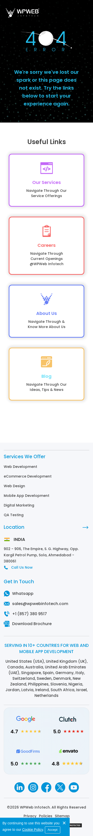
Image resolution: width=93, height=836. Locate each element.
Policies (45, 815)
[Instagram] (32, 787)
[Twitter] (60, 787)
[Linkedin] (19, 787)
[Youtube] (73, 787)
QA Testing (14, 514)
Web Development (20, 466)
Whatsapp (22, 593)
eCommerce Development (28, 476)
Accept (53, 830)
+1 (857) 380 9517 (29, 614)
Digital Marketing (19, 505)
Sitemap (62, 815)
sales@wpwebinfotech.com (40, 604)
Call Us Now (22, 567)
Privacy (30, 815)
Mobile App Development (26, 495)
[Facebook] (46, 787)
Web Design (14, 485)
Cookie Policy (32, 830)
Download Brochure (32, 624)
